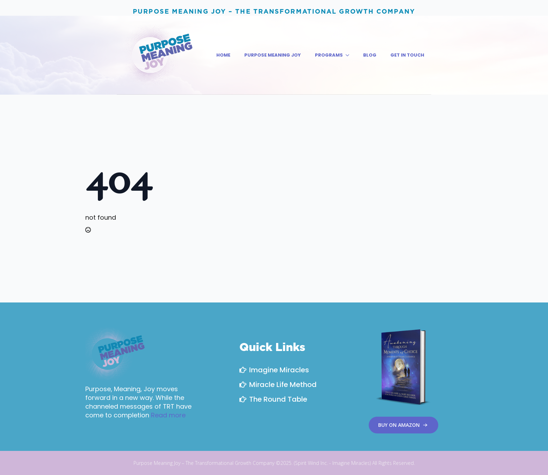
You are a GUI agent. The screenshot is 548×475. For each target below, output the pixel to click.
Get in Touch (407, 55)
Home (223, 55)
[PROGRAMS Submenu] (349, 55)
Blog (369, 55)
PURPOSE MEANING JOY (272, 55)
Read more (168, 415)
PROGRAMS (329, 55)
